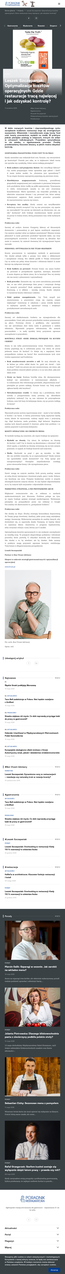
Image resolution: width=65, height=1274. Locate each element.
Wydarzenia (27, 26)
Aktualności (12, 696)
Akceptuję (54, 1270)
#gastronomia (36, 111)
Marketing (9, 771)
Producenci (11, 712)
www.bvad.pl (10, 567)
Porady (7, 843)
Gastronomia (12, 26)
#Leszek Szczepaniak (38, 114)
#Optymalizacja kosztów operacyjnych (44, 116)
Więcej (57, 678)
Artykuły (20, 11)
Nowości (41, 26)
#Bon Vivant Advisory (38, 108)
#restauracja (35, 119)
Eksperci (53, 26)
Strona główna (10, 11)
